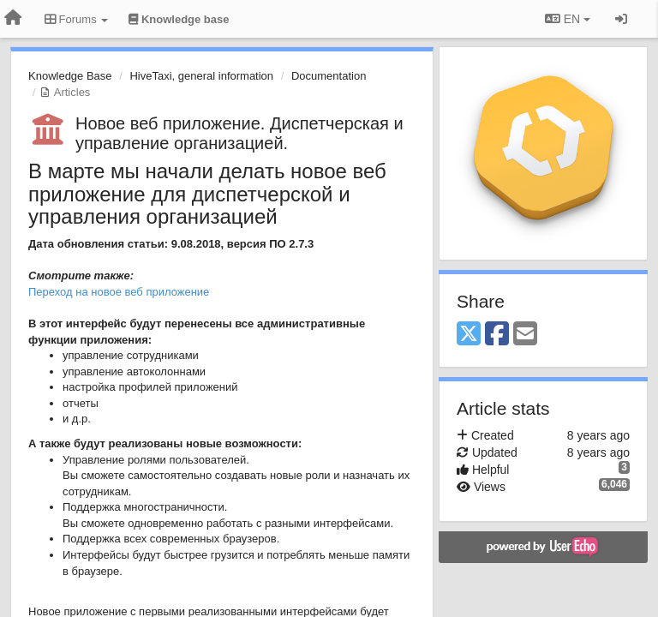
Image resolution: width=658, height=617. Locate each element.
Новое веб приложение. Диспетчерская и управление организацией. (239, 133)
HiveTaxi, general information (201, 75)
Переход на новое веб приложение (118, 291)
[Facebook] (497, 335)
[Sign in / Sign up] (621, 18)
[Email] (525, 335)
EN (567, 19)
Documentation (328, 75)
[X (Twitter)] (469, 335)
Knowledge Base (70, 75)
